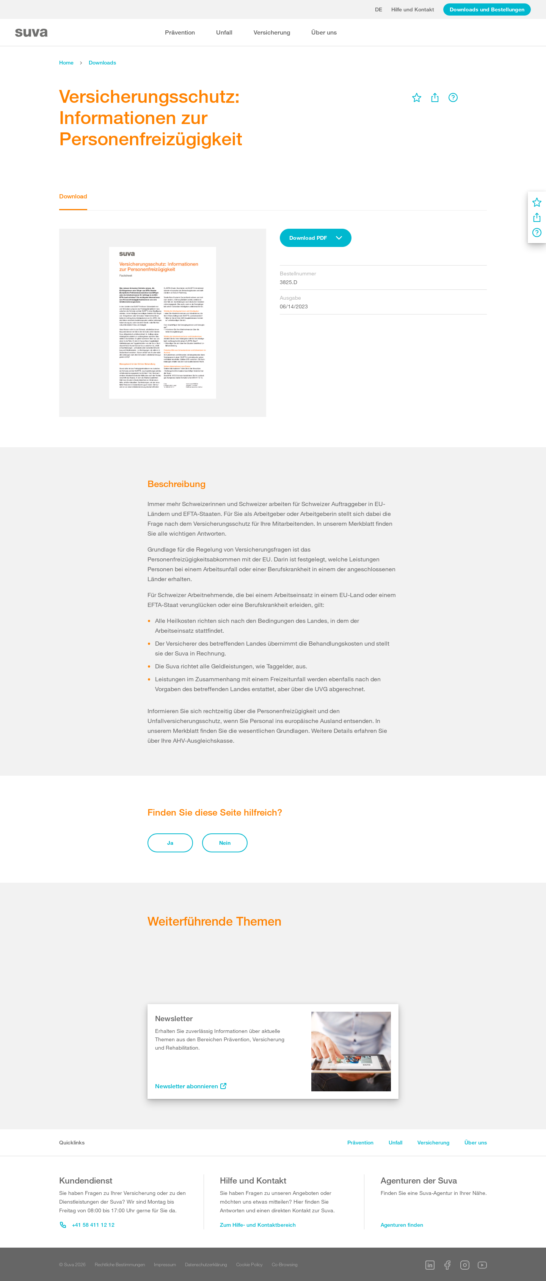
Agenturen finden (402, 1224)
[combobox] (315, 238)
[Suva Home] (32, 32)
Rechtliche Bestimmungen (120, 1264)
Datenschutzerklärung (206, 1264)
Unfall (224, 32)
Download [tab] (73, 196)
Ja (170, 842)
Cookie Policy (249, 1264)
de (378, 9)
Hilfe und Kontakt (412, 9)
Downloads (102, 62)
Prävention (180, 32)
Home (66, 62)
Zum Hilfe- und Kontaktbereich (258, 1224)
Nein (225, 842)
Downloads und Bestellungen (487, 9)
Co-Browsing (285, 1264)
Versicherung (272, 32)
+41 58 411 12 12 (87, 1224)
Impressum (165, 1264)
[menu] (416, 97)
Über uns (324, 32)
